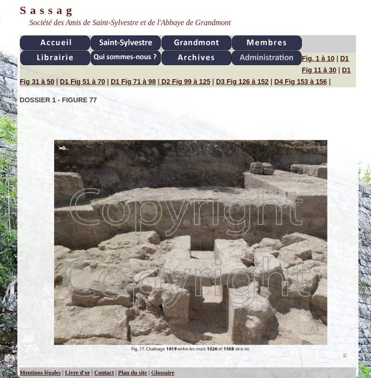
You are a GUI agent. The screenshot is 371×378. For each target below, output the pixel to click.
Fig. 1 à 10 (318, 58)
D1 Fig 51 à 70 (82, 81)
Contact (104, 372)
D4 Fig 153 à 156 (300, 81)
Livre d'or (77, 372)
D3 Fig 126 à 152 (242, 81)
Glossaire (162, 372)
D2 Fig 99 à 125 (184, 81)
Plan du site (132, 372)
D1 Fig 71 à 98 (133, 81)
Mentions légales (40, 372)
